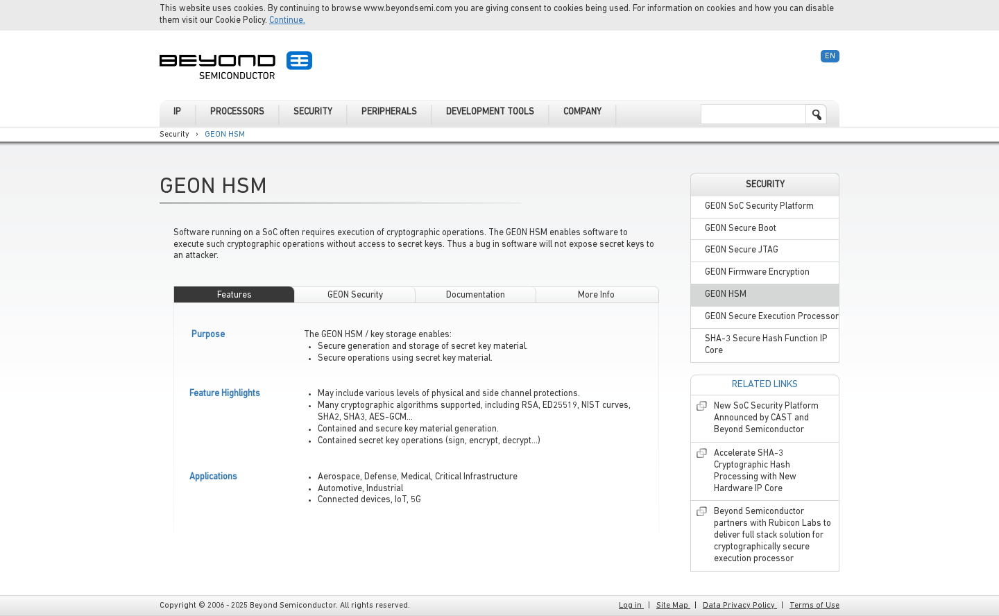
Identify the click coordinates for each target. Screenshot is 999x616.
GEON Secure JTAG (741, 250)
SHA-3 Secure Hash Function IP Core (766, 344)
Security (174, 134)
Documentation (475, 295)
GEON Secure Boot (740, 228)
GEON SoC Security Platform (759, 206)
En (830, 56)
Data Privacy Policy (740, 605)
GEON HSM (225, 134)
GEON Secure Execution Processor (772, 316)
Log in (631, 605)
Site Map (673, 605)
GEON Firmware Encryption (757, 272)
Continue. (287, 20)
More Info (596, 295)
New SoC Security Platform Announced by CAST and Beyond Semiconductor (766, 418)
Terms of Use (814, 605)
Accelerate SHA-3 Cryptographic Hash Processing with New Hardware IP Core (755, 471)
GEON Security (355, 295)
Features (234, 295)
